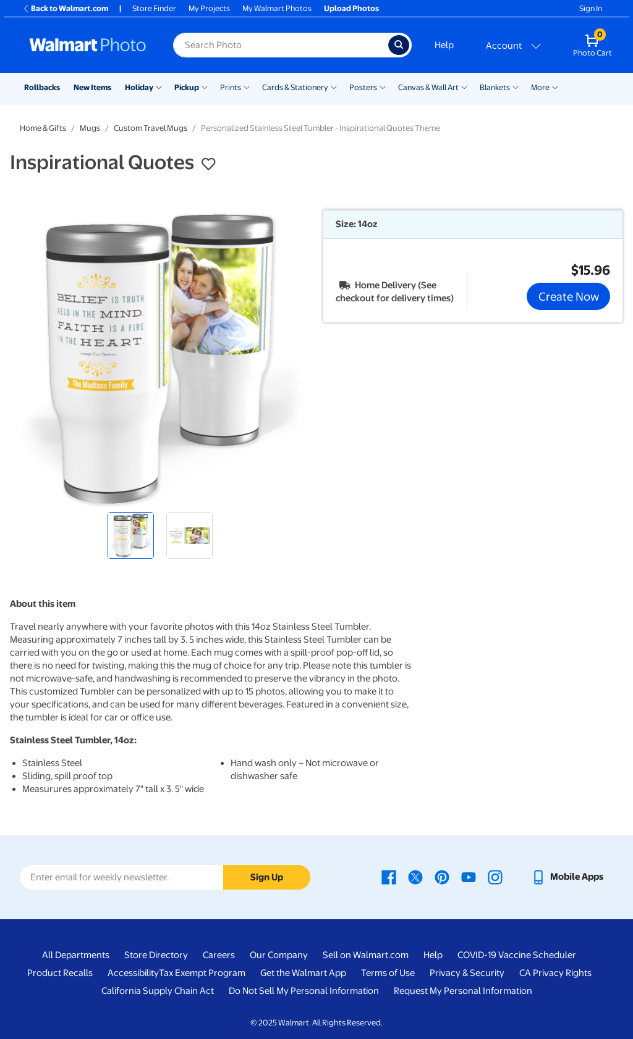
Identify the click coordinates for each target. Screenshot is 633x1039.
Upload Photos (351, 8)
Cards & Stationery (295, 87)
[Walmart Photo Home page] (88, 45)
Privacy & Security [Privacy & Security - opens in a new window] (467, 972)
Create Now (568, 296)
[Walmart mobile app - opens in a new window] (567, 876)
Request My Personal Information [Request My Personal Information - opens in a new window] (463, 990)
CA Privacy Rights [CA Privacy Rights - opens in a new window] (555, 972)
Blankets (495, 87)
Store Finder (154, 8)
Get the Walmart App (303, 972)
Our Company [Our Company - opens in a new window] (279, 955)
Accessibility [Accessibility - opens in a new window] (133, 972)
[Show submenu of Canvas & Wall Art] (464, 86)
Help (444, 45)
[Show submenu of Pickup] (204, 86)
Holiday (139, 87)
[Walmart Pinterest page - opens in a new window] (442, 876)
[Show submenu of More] (555, 86)
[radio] (131, 535)
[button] (208, 164)
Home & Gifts (43, 128)
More (540, 87)
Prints (230, 87)
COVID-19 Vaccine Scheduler (516, 955)
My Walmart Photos (277, 8)
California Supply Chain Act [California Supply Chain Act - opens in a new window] (157, 990)
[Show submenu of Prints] (246, 86)
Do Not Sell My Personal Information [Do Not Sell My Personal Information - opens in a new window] (304, 990)
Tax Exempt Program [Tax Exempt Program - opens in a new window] (202, 972)
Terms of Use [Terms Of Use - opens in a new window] (388, 972)
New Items (92, 87)
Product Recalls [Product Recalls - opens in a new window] (60, 972)
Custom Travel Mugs (150, 128)
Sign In (590, 8)
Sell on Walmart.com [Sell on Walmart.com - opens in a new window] (366, 955)
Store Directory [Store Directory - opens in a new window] (156, 955)
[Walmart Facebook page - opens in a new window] (388, 876)
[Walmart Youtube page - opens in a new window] (468, 876)
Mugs (90, 128)
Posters (363, 87)
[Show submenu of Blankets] (515, 86)
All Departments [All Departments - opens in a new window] (75, 955)
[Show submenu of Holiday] (159, 86)
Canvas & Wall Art (428, 87)
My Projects (209, 8)
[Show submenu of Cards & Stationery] (334, 86)
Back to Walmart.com (65, 8)
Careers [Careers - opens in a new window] (219, 955)
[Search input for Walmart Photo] (280, 45)
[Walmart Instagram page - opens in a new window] (495, 876)
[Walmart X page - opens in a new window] (415, 876)
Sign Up (266, 877)
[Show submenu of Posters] (382, 86)
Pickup (186, 87)
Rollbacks (42, 87)
